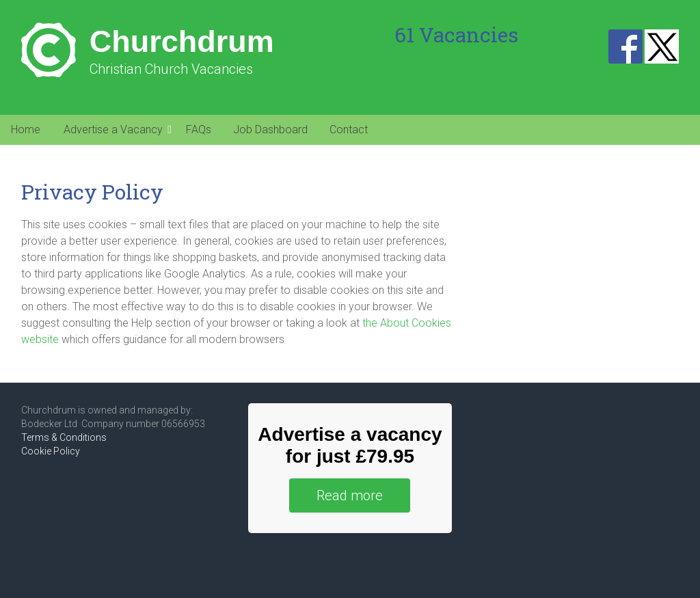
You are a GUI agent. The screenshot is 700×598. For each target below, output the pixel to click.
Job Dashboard (270, 129)
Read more (350, 495)
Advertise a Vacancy (113, 129)
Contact (348, 129)
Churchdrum (182, 41)
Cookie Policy (50, 451)
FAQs (198, 129)
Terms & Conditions (64, 437)
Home (25, 129)
